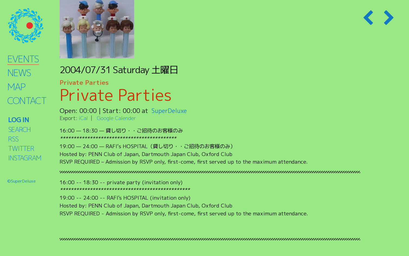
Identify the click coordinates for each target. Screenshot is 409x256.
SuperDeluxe (170, 110)
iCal (83, 118)
